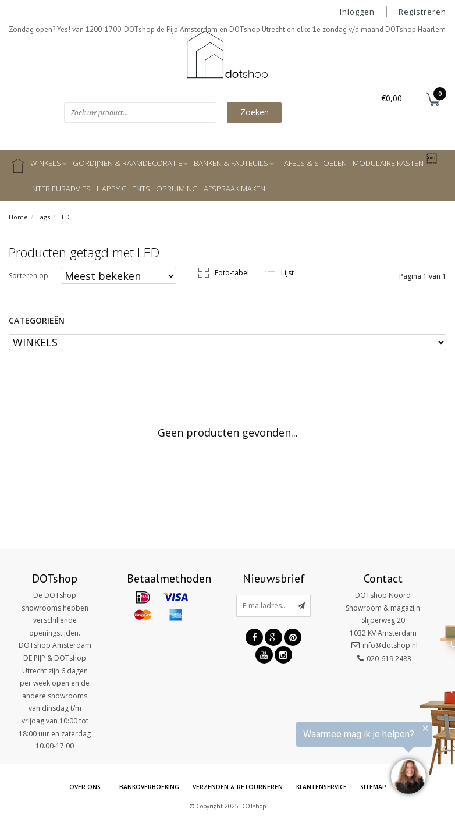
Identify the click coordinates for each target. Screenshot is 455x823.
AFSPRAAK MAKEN (234, 188)
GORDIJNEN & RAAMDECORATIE (130, 163)
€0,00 (391, 98)
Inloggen (357, 11)
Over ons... (83, 787)
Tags (43, 216)
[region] (312, 760)
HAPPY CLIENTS (123, 188)
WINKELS (48, 163)
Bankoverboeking (146, 787)
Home (18, 216)
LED (64, 216)
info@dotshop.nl (390, 645)
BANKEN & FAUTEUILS (234, 163)
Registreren (422, 11)
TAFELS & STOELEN (313, 163)
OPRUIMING (177, 188)
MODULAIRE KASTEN (388, 163)
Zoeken (254, 112)
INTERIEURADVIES (60, 188)
